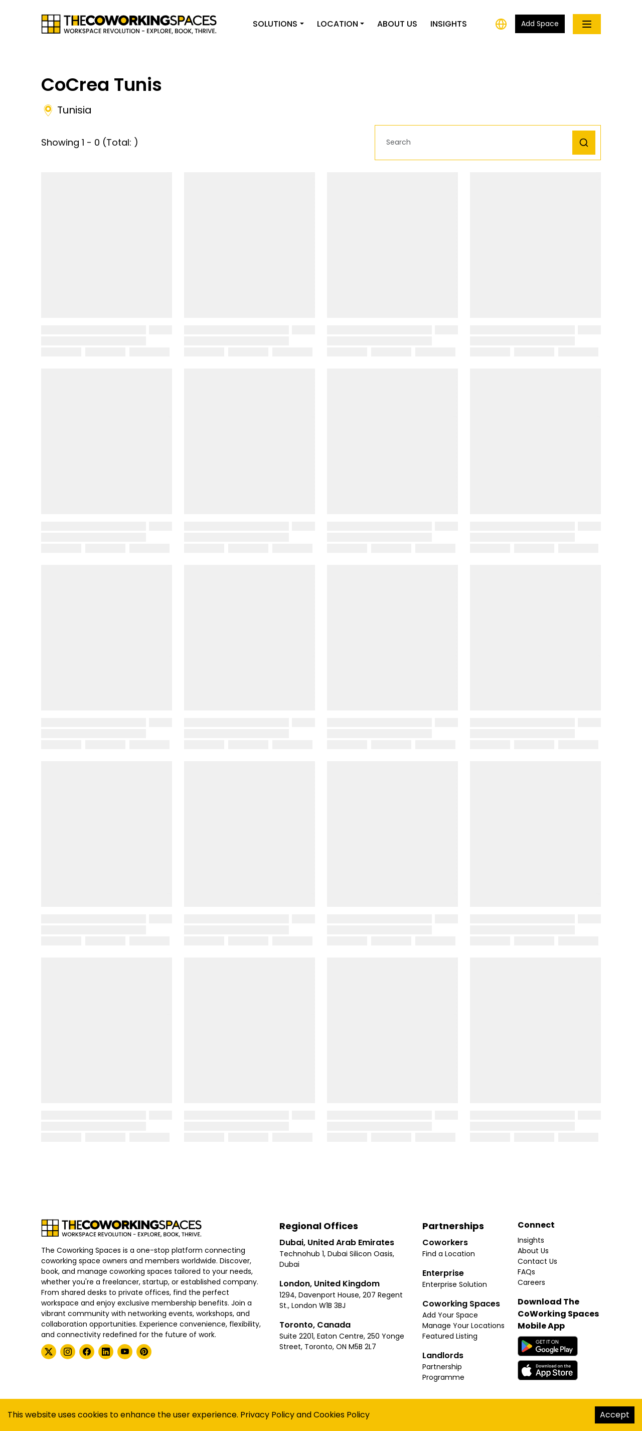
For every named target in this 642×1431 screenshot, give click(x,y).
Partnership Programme (443, 1372)
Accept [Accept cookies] (614, 1414)
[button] (476, 142)
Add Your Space (450, 1315)
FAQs (526, 1272)
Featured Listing (449, 1336)
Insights (448, 24)
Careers (531, 1282)
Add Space (540, 24)
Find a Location (448, 1254)
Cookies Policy (341, 1414)
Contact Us (537, 1261)
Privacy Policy (267, 1414)
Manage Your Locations (463, 1326)
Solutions (275, 24)
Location (337, 24)
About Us (397, 24)
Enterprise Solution (454, 1284)
